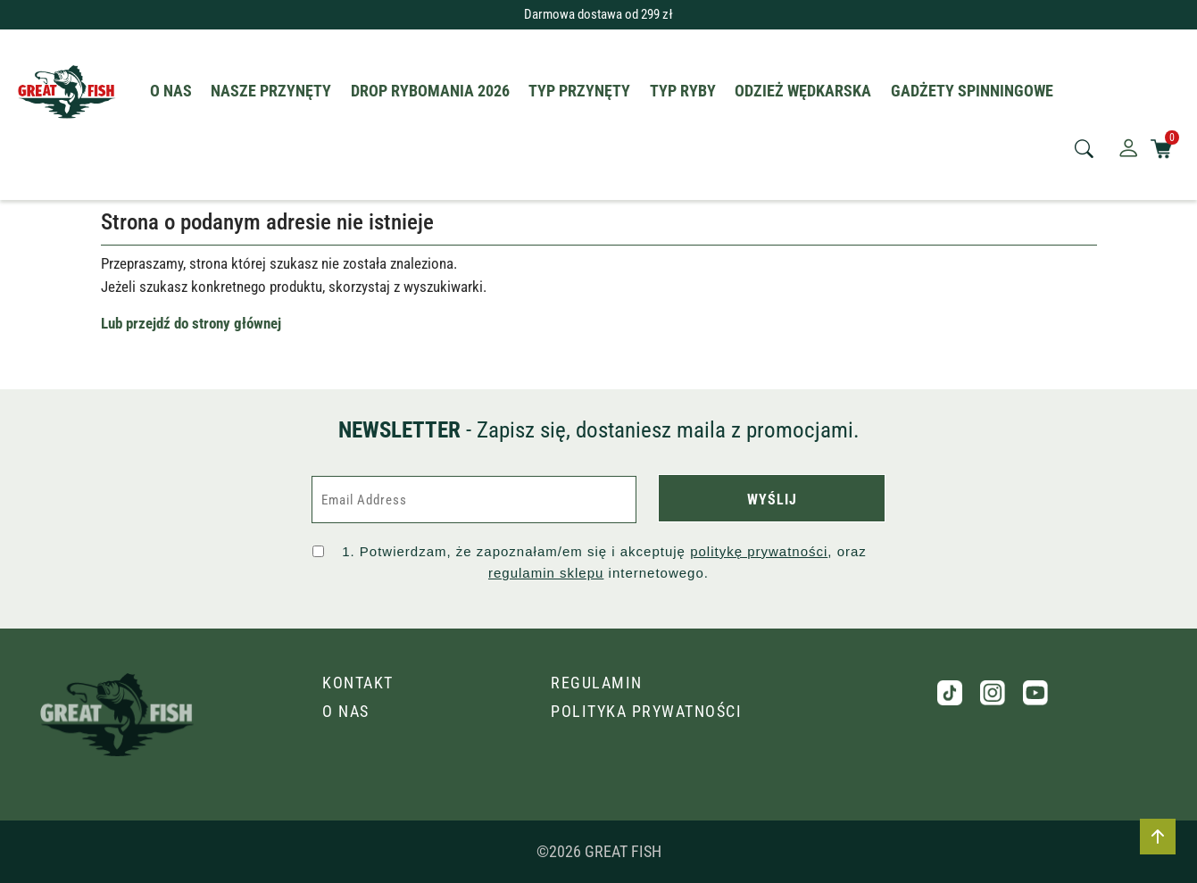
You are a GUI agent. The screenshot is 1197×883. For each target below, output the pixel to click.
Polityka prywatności (646, 711)
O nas (346, 711)
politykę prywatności (758, 551)
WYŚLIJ (772, 499)
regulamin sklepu (545, 572)
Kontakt (358, 682)
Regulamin (597, 682)
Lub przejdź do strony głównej (191, 323)
